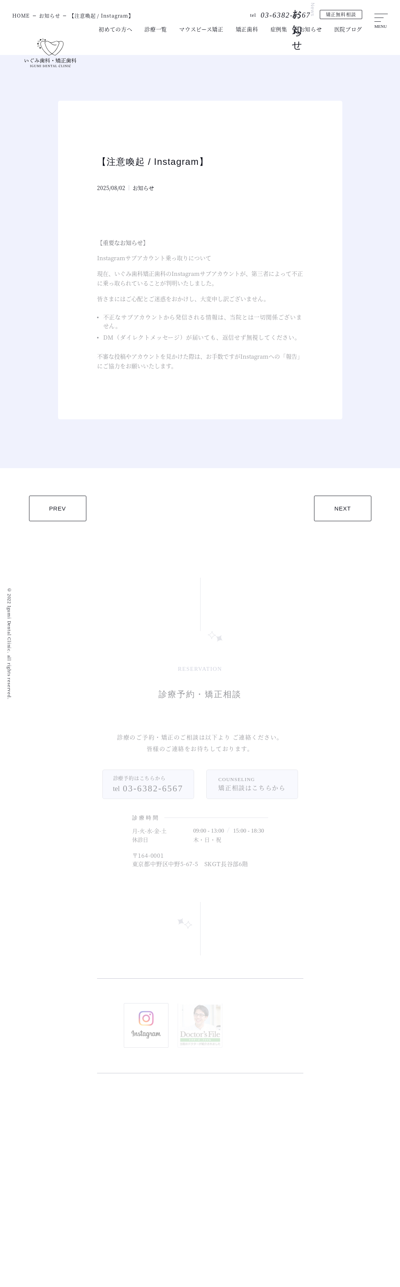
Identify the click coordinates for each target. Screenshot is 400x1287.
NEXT (342, 508)
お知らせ (311, 29)
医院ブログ (348, 29)
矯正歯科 (247, 29)
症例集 (278, 29)
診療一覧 (155, 29)
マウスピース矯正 (201, 29)
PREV (57, 508)
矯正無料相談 (341, 14)
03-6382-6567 (285, 15)
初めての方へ (115, 29)
